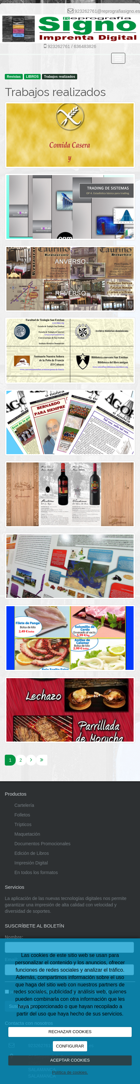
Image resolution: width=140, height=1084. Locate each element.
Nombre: (14, 937)
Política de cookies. (70, 1072)
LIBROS (32, 76)
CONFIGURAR (70, 1046)
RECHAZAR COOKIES (69, 1031)
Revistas (14, 76)
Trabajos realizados (59, 76)
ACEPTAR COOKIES (70, 1060)
